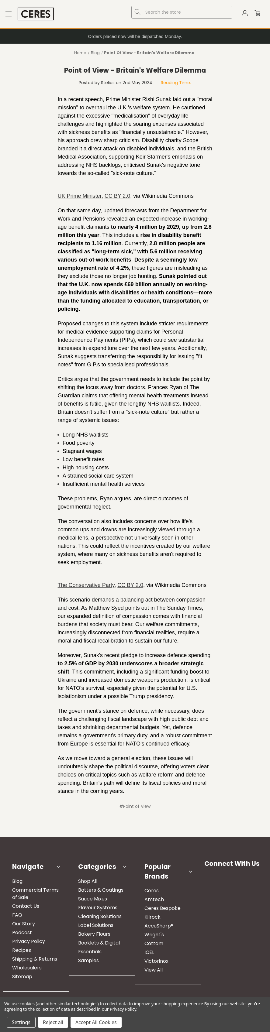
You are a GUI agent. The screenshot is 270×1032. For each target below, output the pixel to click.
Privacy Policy (28, 941)
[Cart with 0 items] (257, 14)
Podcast (22, 932)
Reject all (53, 1022)
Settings (21, 1022)
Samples (88, 960)
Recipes (21, 950)
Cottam (153, 943)
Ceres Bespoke (162, 908)
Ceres (151, 890)
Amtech (154, 899)
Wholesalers (27, 967)
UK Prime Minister (80, 196)
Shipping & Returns (34, 958)
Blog (17, 881)
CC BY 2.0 (117, 196)
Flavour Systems (97, 907)
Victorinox (156, 961)
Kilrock (152, 917)
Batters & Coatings (100, 889)
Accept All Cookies (96, 1022)
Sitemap (22, 976)
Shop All (87, 881)
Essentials (90, 951)
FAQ (17, 914)
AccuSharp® (158, 925)
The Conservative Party (86, 585)
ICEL (149, 952)
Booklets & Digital (99, 942)
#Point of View (135, 806)
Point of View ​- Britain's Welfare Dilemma (135, 70)
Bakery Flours (94, 934)
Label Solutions (95, 925)
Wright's (154, 934)
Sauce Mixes (92, 898)
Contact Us (25, 906)
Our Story (23, 923)
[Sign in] (244, 14)
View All (153, 969)
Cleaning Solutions (100, 916)
